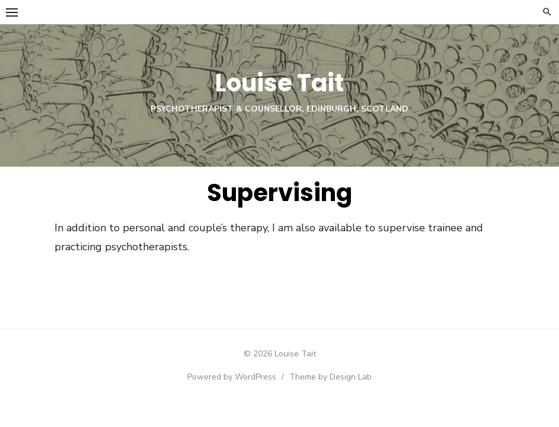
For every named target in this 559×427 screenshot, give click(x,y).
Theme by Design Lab (330, 377)
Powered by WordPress (231, 377)
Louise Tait (279, 83)
